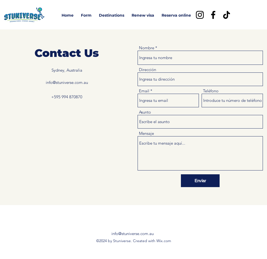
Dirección (147, 70)
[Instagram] (200, 15)
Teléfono (211, 91)
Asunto (145, 112)
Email (144, 91)
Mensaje (146, 133)
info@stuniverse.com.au (67, 82)
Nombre (146, 48)
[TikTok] (226, 15)
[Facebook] (213, 15)
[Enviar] (200, 180)
